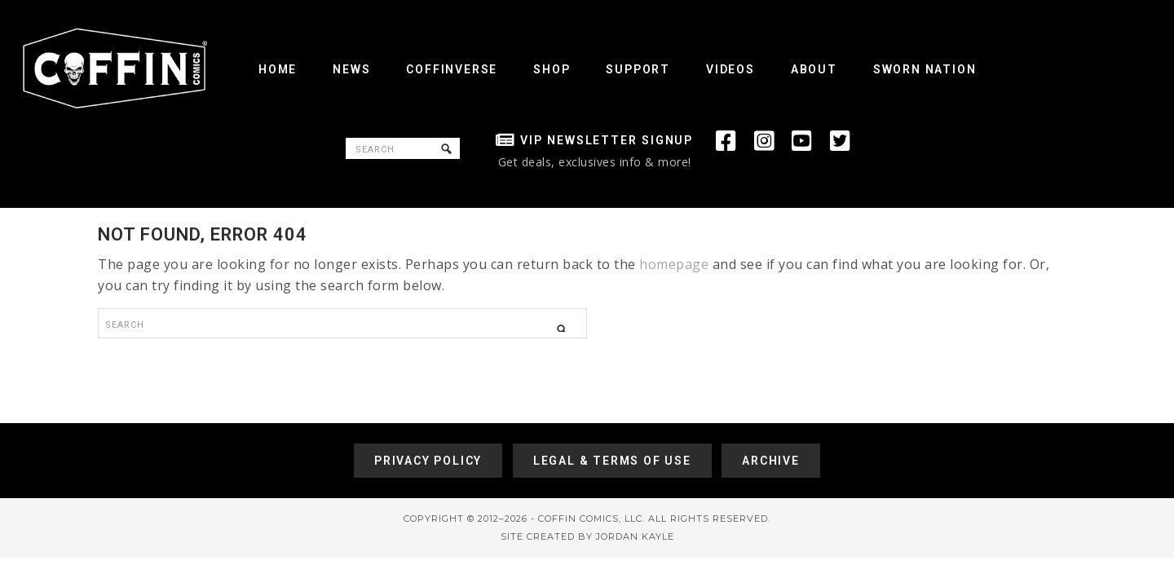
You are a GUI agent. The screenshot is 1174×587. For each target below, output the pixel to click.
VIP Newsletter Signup (606, 140)
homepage (673, 264)
